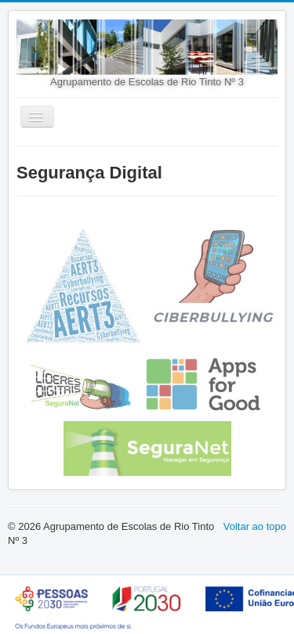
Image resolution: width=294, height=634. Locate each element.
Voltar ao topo (254, 526)
